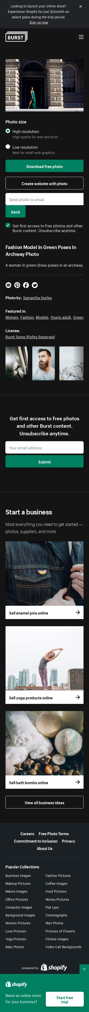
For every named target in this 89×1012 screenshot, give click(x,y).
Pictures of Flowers (60, 930)
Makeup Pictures (18, 883)
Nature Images (16, 891)
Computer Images (18, 907)
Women (11, 317)
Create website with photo (44, 183)
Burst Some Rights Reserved (30, 336)
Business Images (18, 875)
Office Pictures (16, 899)
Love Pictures (15, 930)
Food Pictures (56, 891)
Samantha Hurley (37, 297)
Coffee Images (56, 883)
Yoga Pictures (15, 938)
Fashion (27, 317)
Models (42, 317)
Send (15, 211)
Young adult (61, 317)
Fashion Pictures (58, 875)
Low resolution (25, 147)
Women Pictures (17, 922)
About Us (44, 848)
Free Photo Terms (54, 833)
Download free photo (44, 166)
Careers (27, 833)
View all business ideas (44, 802)
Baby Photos (14, 946)
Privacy (68, 840)
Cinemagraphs (56, 914)
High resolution (26, 131)
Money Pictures (57, 899)
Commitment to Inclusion (35, 840)
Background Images (20, 914)
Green (78, 317)
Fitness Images (57, 938)
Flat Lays (52, 907)
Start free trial (64, 999)
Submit (44, 461)
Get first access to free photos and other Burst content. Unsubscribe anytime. (44, 227)
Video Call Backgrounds (63, 946)
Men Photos (54, 922)
